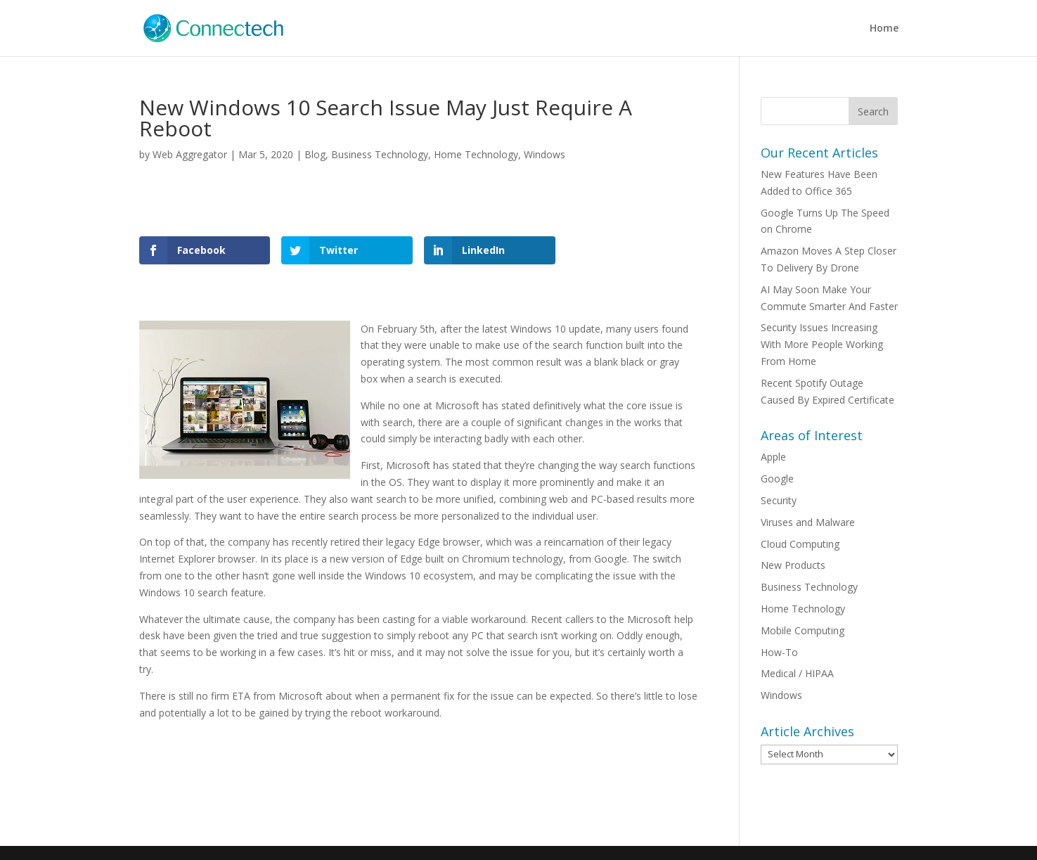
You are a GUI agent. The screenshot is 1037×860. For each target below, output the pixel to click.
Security (779, 500)
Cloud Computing (800, 544)
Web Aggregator (190, 154)
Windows (544, 154)
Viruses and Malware (808, 522)
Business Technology (379, 154)
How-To (779, 652)
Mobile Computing (802, 630)
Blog (315, 154)
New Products (793, 565)
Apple (773, 456)
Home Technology (476, 154)
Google (777, 478)
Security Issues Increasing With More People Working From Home (822, 344)
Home (884, 28)
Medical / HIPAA (797, 673)
